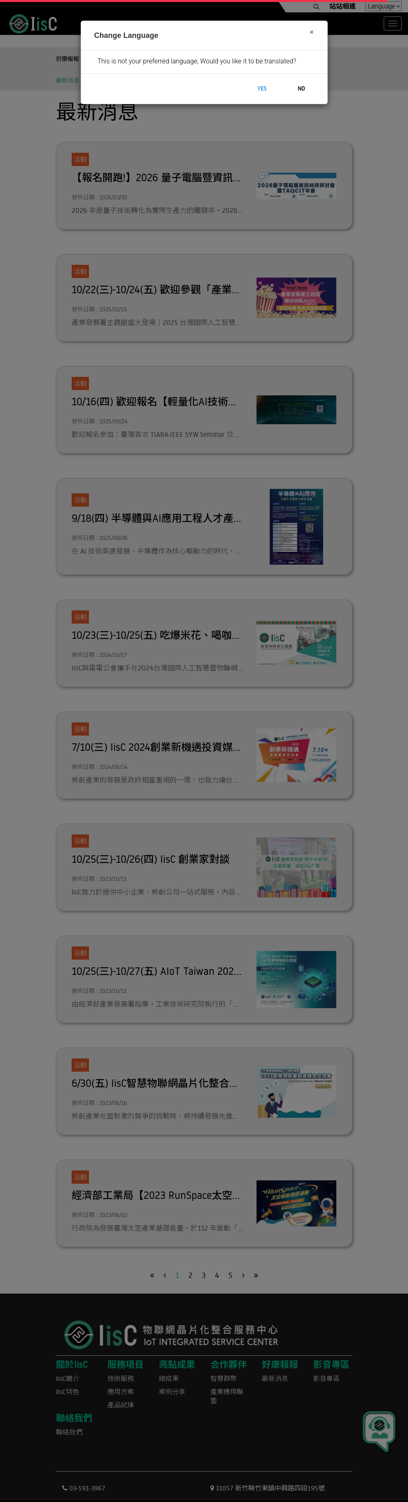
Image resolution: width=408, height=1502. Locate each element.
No (301, 88)
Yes (261, 88)
